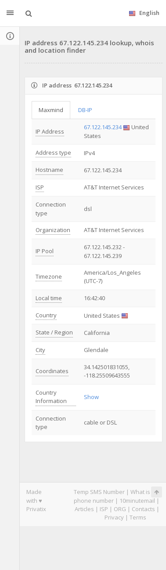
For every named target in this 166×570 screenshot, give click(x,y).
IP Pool (45, 251)
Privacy (114, 517)
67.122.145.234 (103, 127)
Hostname (49, 170)
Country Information (51, 396)
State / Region (54, 332)
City (40, 350)
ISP (40, 187)
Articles (84, 509)
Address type (53, 152)
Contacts (143, 509)
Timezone (49, 276)
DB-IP (85, 110)
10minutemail (137, 501)
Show (91, 397)
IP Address (50, 131)
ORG (120, 509)
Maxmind (51, 110)
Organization (53, 230)
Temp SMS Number (99, 492)
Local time (49, 298)
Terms (138, 517)
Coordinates (52, 371)
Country (46, 315)
